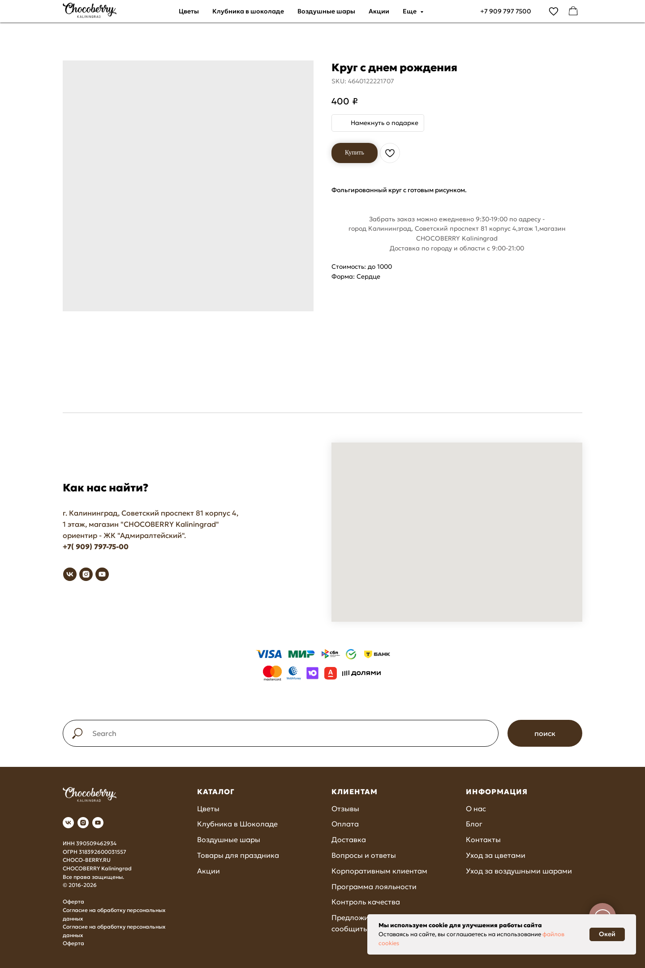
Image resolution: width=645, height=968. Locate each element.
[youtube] (102, 574)
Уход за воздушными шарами (519, 870)
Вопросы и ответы (363, 855)
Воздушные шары (326, 11)
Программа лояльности (374, 886)
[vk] (70, 574)
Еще (410, 11)
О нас (476, 808)
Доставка (348, 839)
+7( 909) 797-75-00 (96, 546)
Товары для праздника (238, 855)
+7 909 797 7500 (505, 11)
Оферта (73, 901)
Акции (379, 11)
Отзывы (345, 808)
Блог (474, 823)
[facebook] (573, 11)
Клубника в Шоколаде (237, 823)
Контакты (483, 839)
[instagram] (86, 574)
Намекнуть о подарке (384, 123)
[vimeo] (553, 11)
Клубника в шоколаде (248, 11)
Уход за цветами (495, 855)
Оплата (345, 823)
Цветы (189, 11)
